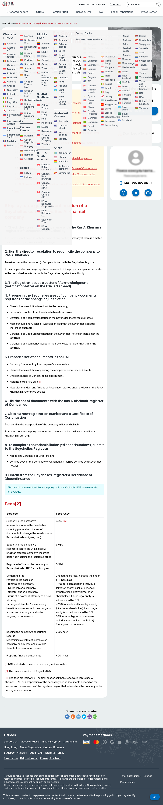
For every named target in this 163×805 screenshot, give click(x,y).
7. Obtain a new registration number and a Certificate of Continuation (58, 168)
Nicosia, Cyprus (51, 741)
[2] (21, 191)
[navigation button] (157, 4)
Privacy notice (127, 782)
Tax (101, 11)
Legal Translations (122, 11)
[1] (39, 381)
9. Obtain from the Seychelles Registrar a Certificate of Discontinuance (59, 184)
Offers (39, 11)
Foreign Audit (59, 11)
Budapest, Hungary (15, 752)
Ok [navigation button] (155, 796)
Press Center (148, 11)
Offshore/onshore (17, 11)
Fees (16, 191)
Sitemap (148, 776)
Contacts (115, 4)
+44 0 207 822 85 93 (92, 4)
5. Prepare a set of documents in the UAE (42, 152)
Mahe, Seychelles (30, 747)
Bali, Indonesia (29, 758)
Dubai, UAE (36, 752)
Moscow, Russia (30, 741)
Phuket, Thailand (50, 758)
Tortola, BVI (70, 741)
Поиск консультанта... (135, 171)
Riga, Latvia (11, 758)
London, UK (11, 741)
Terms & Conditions (130, 776)
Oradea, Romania (53, 747)
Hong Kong (11, 747)
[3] (65, 521)
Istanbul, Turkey (54, 752)
